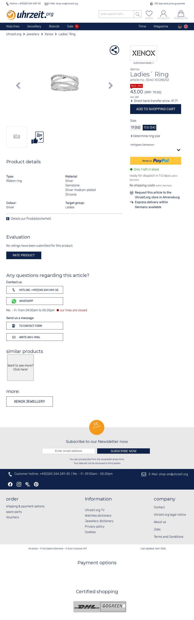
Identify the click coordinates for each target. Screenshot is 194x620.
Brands (54, 26)
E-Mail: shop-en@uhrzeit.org (63, 3)
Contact (159, 507)
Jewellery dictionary (99, 521)
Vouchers (12, 517)
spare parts (14, 512)
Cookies (90, 532)
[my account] (163, 14)
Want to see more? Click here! (20, 368)
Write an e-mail (25, 337)
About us (160, 522)
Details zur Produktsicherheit (31, 219)
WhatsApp (22, 301)
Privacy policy (95, 527)
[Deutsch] (180, 26)
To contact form (26, 326)
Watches (13, 26)
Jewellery (34, 26)
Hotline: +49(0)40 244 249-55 (25, 3)
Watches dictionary (98, 516)
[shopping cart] (181, 14)
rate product (24, 255)
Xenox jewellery (29, 401)
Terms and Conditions (168, 537)
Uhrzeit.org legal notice (170, 515)
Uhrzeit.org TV (95, 510)
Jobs (157, 530)
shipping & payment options (25, 506)
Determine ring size (146, 136)
